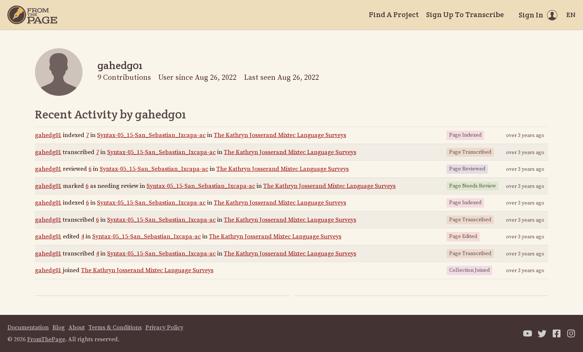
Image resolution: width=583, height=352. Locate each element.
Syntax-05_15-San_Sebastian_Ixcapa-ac (151, 135)
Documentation (28, 327)
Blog (58, 327)
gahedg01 (48, 135)
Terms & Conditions (115, 327)
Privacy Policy (164, 327)
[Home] (32, 15)
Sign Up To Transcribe (465, 14)
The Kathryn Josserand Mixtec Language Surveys (280, 135)
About (76, 327)
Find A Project (394, 14)
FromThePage (46, 339)
